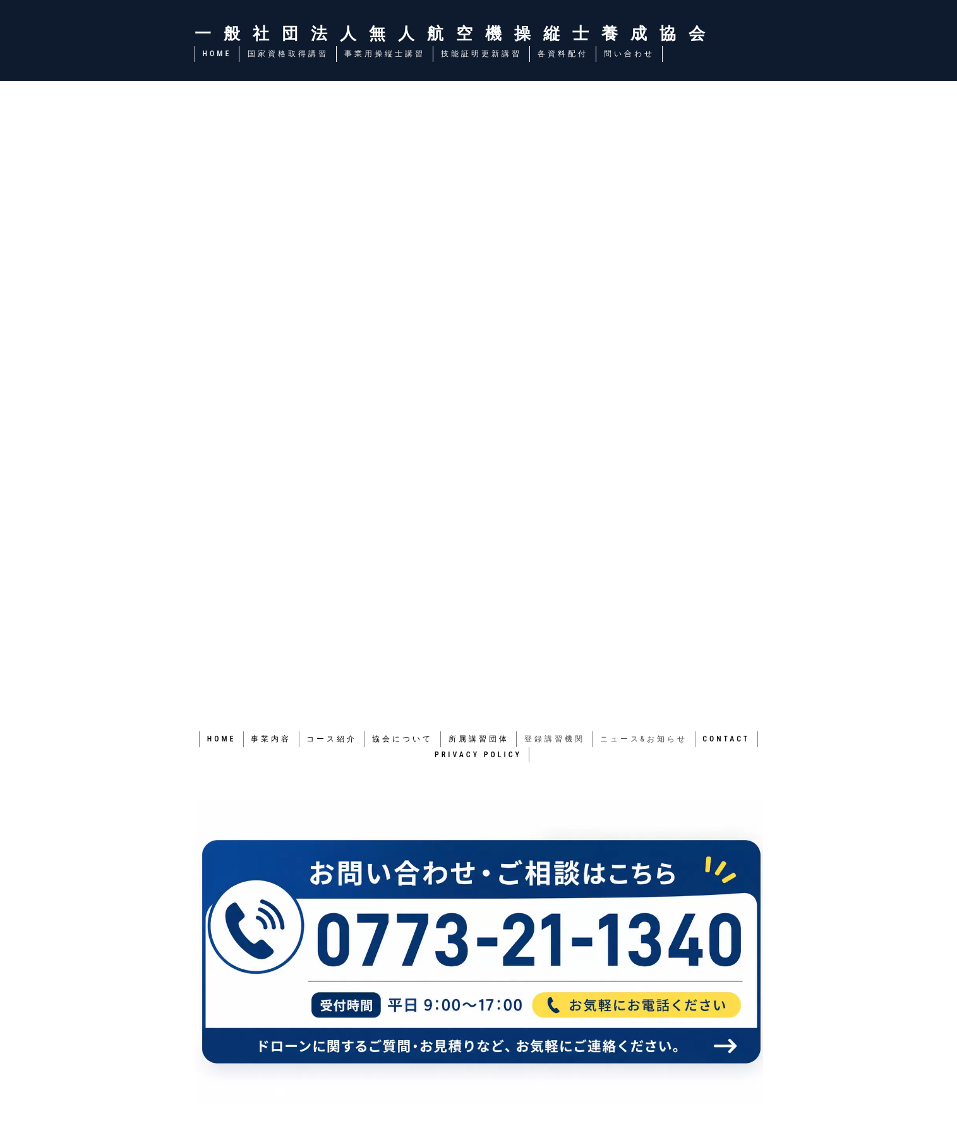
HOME (217, 53)
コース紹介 (331, 738)
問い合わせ (628, 53)
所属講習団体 (478, 738)
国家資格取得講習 (287, 53)
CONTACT (728, 738)
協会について (402, 738)
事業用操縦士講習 (384, 53)
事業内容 (270, 738)
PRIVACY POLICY (478, 753)
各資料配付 (562, 53)
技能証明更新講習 (480, 53)
